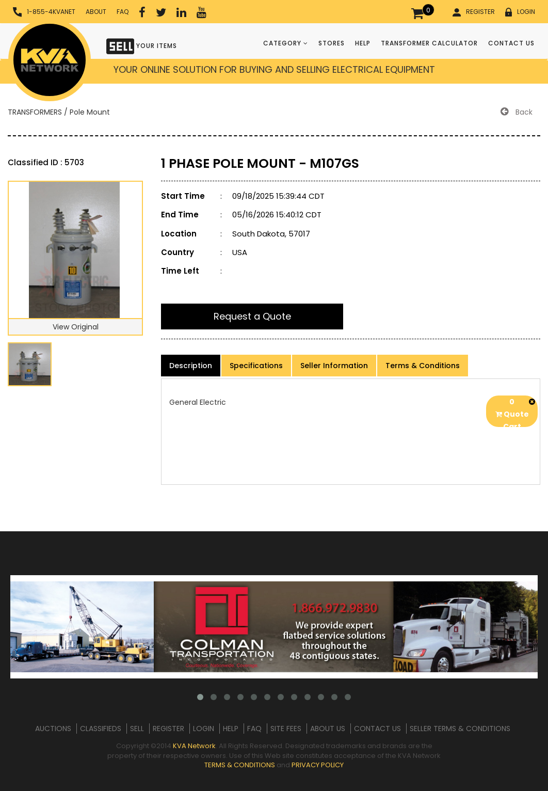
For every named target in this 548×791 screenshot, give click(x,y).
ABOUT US (327, 728)
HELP (362, 43)
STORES (331, 43)
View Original (76, 327)
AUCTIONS (53, 728)
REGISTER (474, 12)
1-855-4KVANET (44, 12)
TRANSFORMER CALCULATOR (429, 43)
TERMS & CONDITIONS (239, 765)
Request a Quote (252, 316)
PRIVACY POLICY (318, 765)
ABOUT (96, 11)
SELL (137, 728)
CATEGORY (285, 43)
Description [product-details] (190, 365)
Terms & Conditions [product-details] (422, 365)
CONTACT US (511, 43)
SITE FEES (285, 728)
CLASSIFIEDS (100, 728)
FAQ (122, 11)
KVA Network (194, 746)
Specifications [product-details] (256, 365)
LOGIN (520, 12)
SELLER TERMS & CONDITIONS (460, 728)
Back (517, 112)
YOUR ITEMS (141, 45)
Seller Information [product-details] (334, 365)
